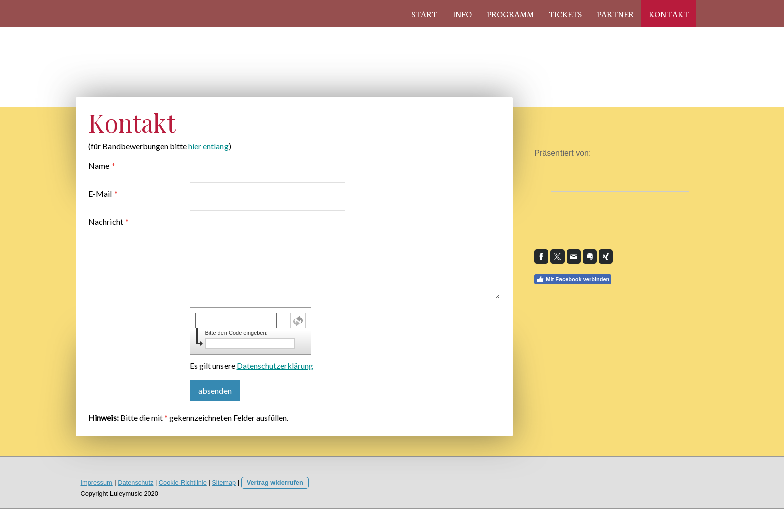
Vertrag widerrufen (275, 482)
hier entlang (208, 146)
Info (462, 13)
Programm (510, 13)
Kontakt (669, 13)
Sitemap (224, 482)
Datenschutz (135, 482)
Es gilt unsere (251, 365)
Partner (615, 13)
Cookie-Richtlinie (183, 482)
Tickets (565, 13)
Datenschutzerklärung (275, 365)
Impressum (97, 482)
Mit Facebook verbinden (572, 279)
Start (424, 13)
